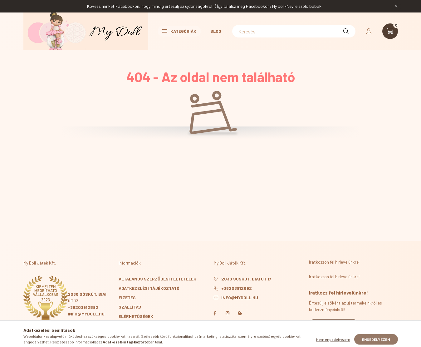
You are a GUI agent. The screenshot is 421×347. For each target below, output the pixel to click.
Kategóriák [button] (179, 31)
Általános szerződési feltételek (157, 278)
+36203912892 (83, 307)
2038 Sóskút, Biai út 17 (246, 278)
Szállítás (130, 307)
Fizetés (127, 297)
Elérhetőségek (136, 316)
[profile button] (369, 31)
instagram (227, 313)
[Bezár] (396, 6)
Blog (215, 31)
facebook (215, 313)
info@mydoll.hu (86, 313)
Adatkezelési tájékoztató (149, 288)
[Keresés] (293, 31)
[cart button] (390, 31)
